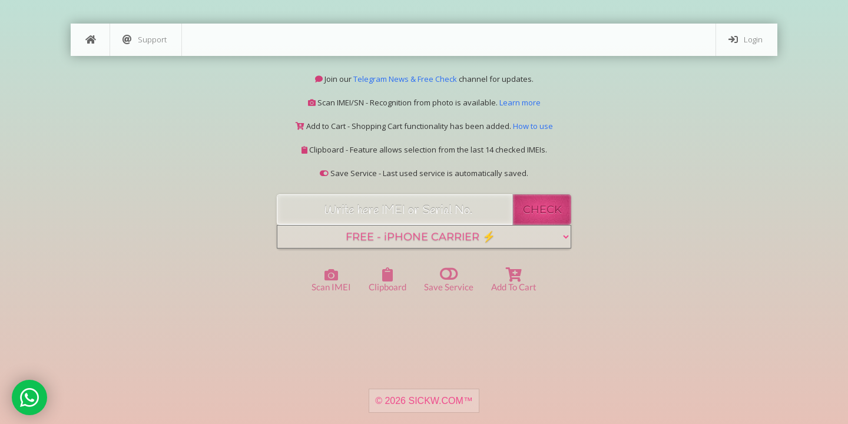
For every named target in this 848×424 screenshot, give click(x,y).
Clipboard (387, 279)
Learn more (520, 102)
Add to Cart (513, 279)
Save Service (448, 279)
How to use (533, 126)
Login (745, 39)
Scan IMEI (331, 281)
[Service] (424, 237)
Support (144, 39)
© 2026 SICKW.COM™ (424, 401)
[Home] (90, 39)
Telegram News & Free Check (405, 79)
